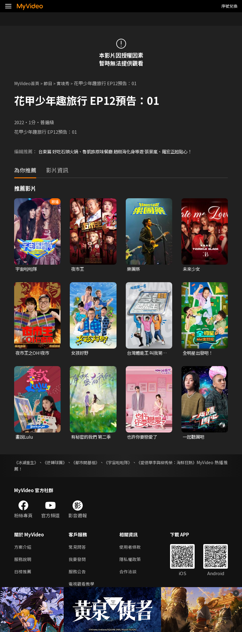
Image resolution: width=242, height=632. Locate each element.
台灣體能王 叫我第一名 (146, 353)
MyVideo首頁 (28, 83)
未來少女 (192, 269)
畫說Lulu (24, 437)
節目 (51, 83)
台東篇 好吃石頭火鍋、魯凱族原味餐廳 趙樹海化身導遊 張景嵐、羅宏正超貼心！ (120, 151)
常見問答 (78, 548)
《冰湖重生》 (27, 463)
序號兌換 (229, 6)
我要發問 (78, 561)
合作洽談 (130, 574)
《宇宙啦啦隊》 (126, 463)
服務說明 (23, 561)
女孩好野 (80, 353)
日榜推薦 (23, 574)
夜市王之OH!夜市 (33, 353)
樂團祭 (134, 269)
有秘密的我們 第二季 (90, 437)
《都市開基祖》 (91, 463)
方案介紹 (23, 548)
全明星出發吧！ (199, 353)
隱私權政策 (132, 561)
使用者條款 (132, 548)
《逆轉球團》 (58, 463)
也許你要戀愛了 (143, 437)
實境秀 (67, 83)
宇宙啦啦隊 (26, 269)
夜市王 (78, 269)
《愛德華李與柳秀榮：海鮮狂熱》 (178, 463)
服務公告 (78, 574)
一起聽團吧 (194, 437)
